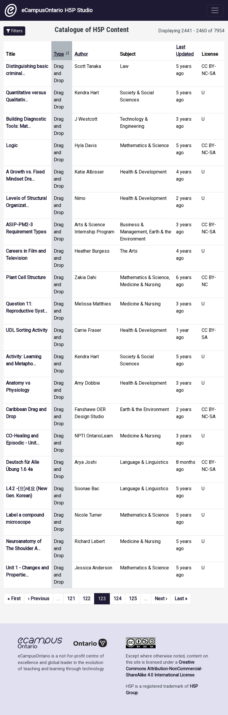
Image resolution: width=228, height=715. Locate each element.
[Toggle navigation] (215, 10)
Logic (12, 145)
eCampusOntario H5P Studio (49, 10)
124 (117, 598)
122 (87, 598)
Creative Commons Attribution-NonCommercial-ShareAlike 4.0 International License (164, 669)
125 (133, 598)
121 (71, 598)
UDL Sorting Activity (27, 330)
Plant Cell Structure (26, 277)
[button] (14, 31)
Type (61, 54)
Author (81, 54)
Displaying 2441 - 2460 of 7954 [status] (191, 31)
